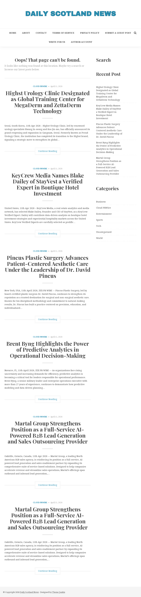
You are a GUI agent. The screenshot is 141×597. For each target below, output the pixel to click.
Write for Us (57, 42)
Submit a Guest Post (118, 33)
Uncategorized (104, 232)
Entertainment (104, 214)
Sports (99, 220)
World (99, 238)
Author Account (81, 42)
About (26, 33)
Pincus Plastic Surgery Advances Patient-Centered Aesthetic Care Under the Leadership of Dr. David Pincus (47, 266)
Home (12, 33)
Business (101, 202)
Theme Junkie (58, 592)
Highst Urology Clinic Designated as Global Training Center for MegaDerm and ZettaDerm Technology (48, 102)
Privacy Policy (89, 33)
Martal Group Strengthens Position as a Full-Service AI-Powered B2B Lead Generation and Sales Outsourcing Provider (48, 432)
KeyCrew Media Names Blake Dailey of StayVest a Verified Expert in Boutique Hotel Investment (47, 184)
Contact (41, 33)
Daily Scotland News (29, 592)
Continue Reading (47, 151)
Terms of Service (63, 33)
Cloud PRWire (40, 86)
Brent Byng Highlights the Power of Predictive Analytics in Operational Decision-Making (47, 349)
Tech (98, 226)
